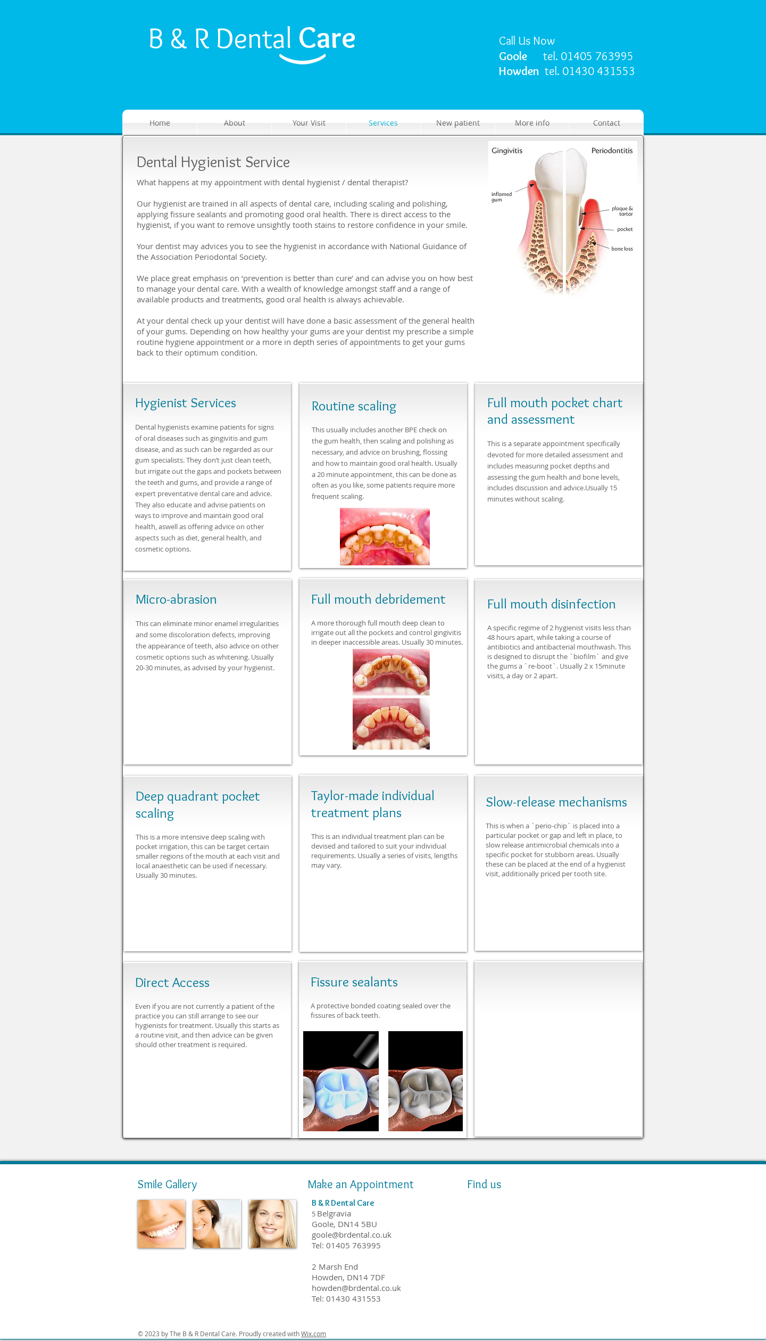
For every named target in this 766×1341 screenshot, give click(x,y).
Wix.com (313, 1333)
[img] (161, 1224)
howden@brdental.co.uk (356, 1287)
